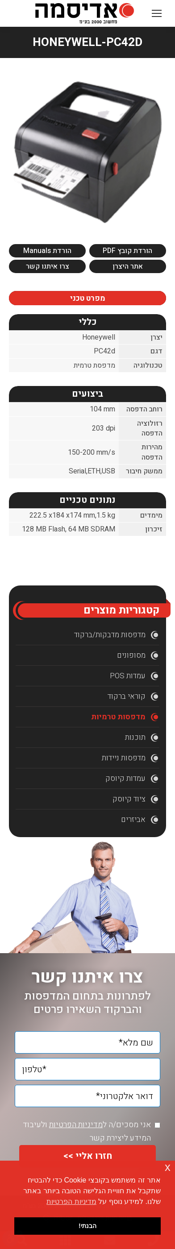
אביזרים (133, 819)
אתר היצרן (127, 266)
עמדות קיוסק (125, 778)
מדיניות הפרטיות (76, 1125)
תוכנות (135, 737)
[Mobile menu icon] (157, 13)
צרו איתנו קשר (47, 266)
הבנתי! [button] (87, 1225)
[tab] (87, 298)
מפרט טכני (87, 298)
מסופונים (131, 655)
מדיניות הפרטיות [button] (71, 1201)
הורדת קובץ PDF (127, 250)
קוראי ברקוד (127, 696)
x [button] (168, 1167)
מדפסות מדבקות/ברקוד (110, 634)
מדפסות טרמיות (118, 716)
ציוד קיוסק (129, 799)
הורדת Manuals (47, 250)
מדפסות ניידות (124, 758)
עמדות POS (128, 675)
